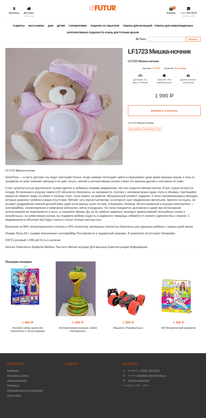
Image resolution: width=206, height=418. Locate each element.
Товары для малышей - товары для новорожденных (158, 25)
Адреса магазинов (138, 380)
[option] (64, 106)
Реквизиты (13, 385)
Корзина (171, 10)
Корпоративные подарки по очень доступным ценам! (103, 32)
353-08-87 (188, 12)
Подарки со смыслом (104, 25)
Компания (12, 370)
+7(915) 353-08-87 (149, 370)
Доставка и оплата (18, 375)
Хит (159, 129)
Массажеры (36, 25)
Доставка (29, 12)
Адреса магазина (17, 380)
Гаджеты (19, 25)
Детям (61, 25)
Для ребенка (135, 129)
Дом (50, 25)
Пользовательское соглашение (25, 390)
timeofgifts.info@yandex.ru (151, 375)
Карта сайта (14, 395)
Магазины (14, 10)
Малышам (149, 129)
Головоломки (78, 25)
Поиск (141, 39)
